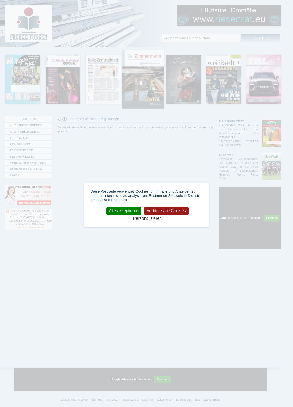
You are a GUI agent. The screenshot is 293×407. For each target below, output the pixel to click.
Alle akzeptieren (124, 211)
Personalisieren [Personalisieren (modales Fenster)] (147, 218)
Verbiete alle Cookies (166, 211)
